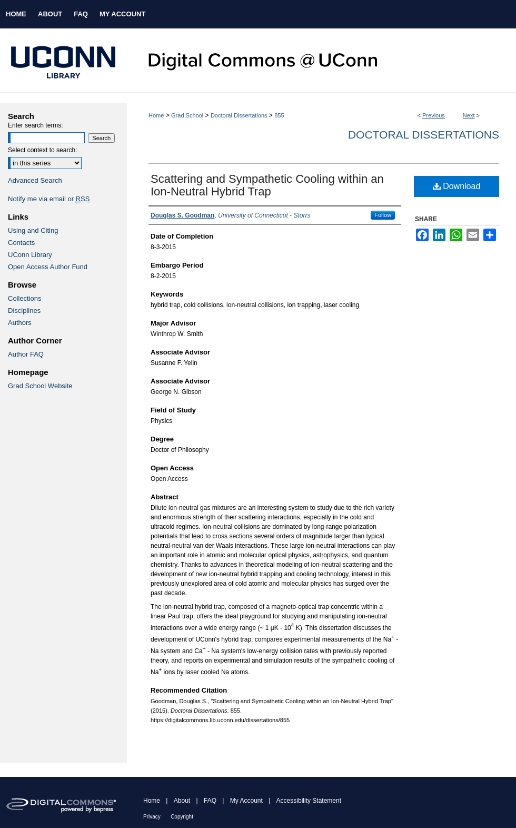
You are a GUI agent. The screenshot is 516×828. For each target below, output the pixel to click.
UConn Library (30, 255)
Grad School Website (40, 386)
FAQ (210, 800)
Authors (20, 323)
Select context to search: (42, 150)
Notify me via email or (49, 199)
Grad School (187, 115)
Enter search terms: (35, 125)
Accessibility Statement (308, 800)
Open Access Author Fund (47, 267)
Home (156, 115)
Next (469, 115)
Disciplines (24, 310)
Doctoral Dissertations (239, 115)
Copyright (182, 817)
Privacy (152, 817)
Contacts (21, 243)
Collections (25, 298)
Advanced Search (35, 180)
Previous (433, 115)
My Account (246, 800)
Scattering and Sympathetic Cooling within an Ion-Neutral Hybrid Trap (267, 185)
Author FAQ (26, 354)
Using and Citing (33, 230)
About (182, 800)
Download (457, 186)
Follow (382, 215)
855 (279, 115)
